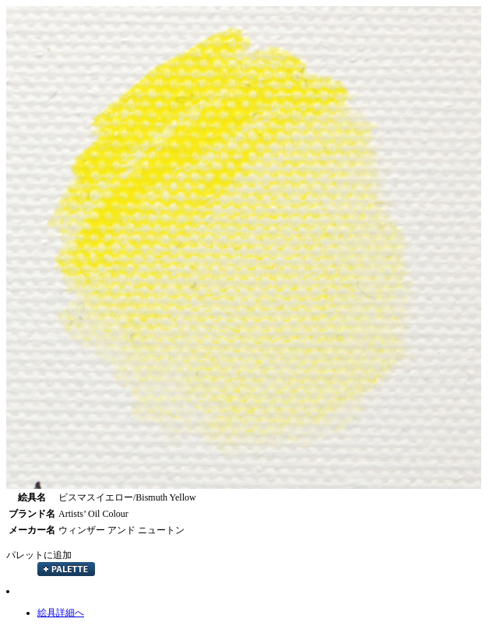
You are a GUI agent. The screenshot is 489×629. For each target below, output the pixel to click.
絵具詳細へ (60, 612)
